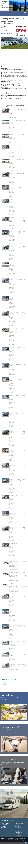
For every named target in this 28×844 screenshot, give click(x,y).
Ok (26, 842)
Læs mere (3, 703)
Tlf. (4, 829)
